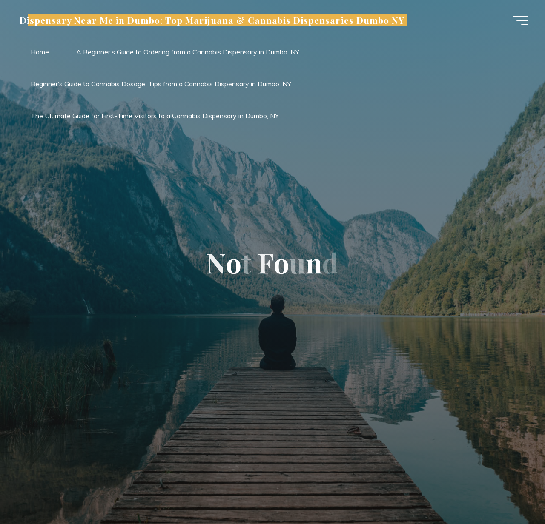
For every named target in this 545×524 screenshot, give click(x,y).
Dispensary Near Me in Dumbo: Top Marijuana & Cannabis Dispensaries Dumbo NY (212, 20)
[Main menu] (520, 20)
